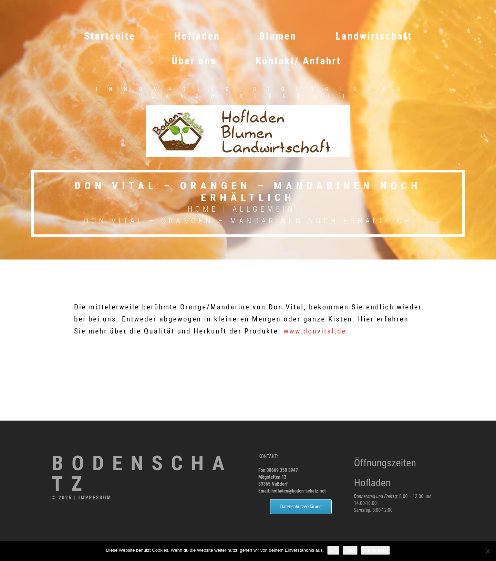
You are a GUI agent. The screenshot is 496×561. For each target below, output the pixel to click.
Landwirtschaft (373, 36)
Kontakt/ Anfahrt (298, 61)
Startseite (109, 36)
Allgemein (264, 209)
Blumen (278, 36)
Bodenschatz (142, 473)
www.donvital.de (315, 331)
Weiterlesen (375, 550)
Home (202, 209)
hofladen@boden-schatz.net (298, 491)
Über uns (194, 61)
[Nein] (487, 551)
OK (333, 550)
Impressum (95, 497)
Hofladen (197, 36)
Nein (350, 550)
